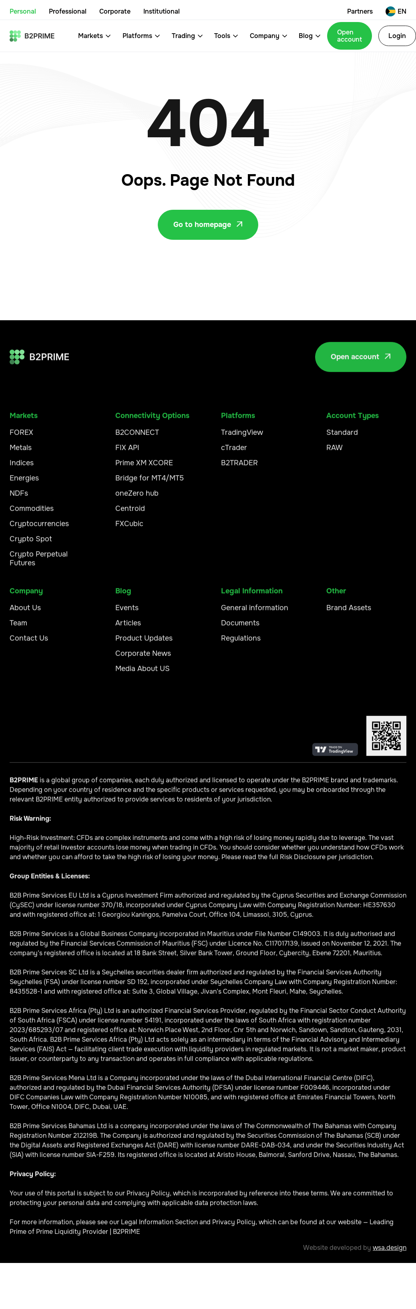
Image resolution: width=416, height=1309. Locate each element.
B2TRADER (239, 467)
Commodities (32, 513)
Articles (128, 627)
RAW (334, 452)
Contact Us (29, 642)
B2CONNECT (137, 437)
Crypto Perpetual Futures (39, 563)
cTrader (234, 452)
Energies (24, 482)
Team (18, 627)
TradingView (242, 437)
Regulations (241, 642)
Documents (240, 627)
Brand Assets (348, 612)
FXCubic (129, 528)
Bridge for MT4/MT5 (149, 482)
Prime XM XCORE (144, 467)
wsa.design (389, 1252)
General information (254, 612)
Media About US (142, 673)
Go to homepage (208, 224)
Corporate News (143, 658)
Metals (21, 452)
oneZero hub (137, 498)
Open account (349, 36)
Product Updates (144, 642)
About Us (25, 612)
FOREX (21, 437)
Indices (22, 467)
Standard (342, 437)
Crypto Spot (31, 543)
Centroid (130, 513)
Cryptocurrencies (39, 528)
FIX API (127, 452)
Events (127, 612)
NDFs (19, 498)
